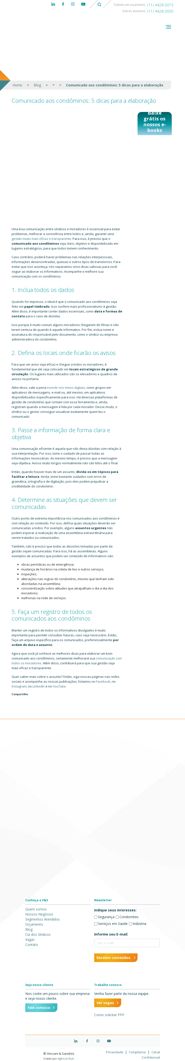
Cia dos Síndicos (38, 934)
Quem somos (36, 909)
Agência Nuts (66, 1058)
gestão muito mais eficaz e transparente (41, 238)
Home (17, 85)
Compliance (138, 1052)
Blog (37, 85)
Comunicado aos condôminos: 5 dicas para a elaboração (114, 85)
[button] (53, 85)
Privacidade (115, 1052)
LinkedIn (39, 686)
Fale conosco (39, 1007)
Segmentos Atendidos (42, 919)
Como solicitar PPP (109, 1014)
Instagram (19, 686)
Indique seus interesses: (115, 910)
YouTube (59, 686)
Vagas (30, 939)
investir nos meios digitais (66, 387)
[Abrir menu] (168, 27)
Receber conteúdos (113, 957)
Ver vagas (105, 1002)
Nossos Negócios (39, 914)
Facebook (103, 681)
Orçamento (34, 924)
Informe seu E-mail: (111, 934)
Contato (31, 944)
